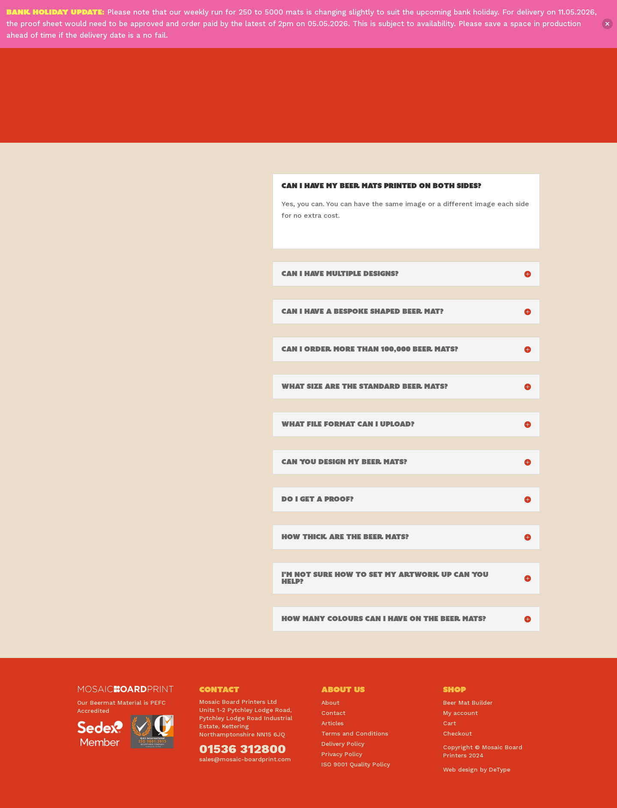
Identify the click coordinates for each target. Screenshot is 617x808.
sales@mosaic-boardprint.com (245, 759)
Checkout (457, 733)
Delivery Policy (342, 743)
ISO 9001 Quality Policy (355, 764)
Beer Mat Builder (468, 702)
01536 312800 (242, 748)
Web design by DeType (476, 769)
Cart (449, 723)
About (330, 702)
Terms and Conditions (354, 733)
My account (460, 712)
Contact (333, 712)
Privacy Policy (341, 754)
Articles (332, 723)
